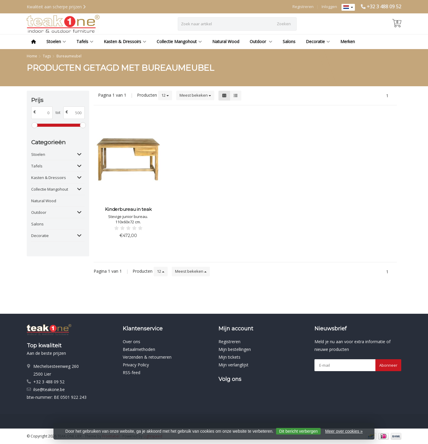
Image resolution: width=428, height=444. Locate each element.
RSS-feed (131, 372)
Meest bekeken (195, 95)
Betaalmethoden (139, 349)
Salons (289, 41)
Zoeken (284, 23)
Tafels (84, 41)
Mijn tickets (229, 357)
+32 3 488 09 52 (384, 6)
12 (165, 95)
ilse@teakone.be (49, 389)
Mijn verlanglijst (233, 365)
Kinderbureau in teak (128, 209)
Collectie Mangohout (179, 41)
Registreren (303, 6)
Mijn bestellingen (234, 349)
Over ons (131, 341)
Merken (347, 41)
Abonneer (388, 365)
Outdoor (261, 41)
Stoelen (56, 41)
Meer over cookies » (344, 431)
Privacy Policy (136, 365)
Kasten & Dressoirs (125, 41)
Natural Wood (225, 41)
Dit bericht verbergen (298, 431)
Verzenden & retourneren (147, 357)
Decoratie (318, 41)
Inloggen (329, 6)
